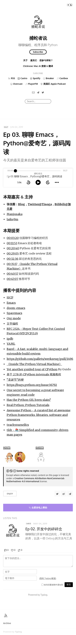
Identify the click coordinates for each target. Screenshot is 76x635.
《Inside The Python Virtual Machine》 (34, 364)
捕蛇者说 (38, 38)
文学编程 (12, 323)
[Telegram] (38, 92)
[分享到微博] (63, 493)
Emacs (11, 303)
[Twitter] (43, 92)
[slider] (15, 170)
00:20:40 (13, 248)
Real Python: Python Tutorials (28, 405)
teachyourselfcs (18, 425)
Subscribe (38, 52)
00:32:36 (12, 259)
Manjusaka (14, 214)
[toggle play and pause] (38, 182)
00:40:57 (12, 273)
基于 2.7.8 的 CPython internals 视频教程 (34, 374)
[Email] (33, 92)
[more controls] (56, 182)
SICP (10, 297)
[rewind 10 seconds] (28, 182)
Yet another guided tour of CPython (32, 369)
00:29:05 (13, 253)
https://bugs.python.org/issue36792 (32, 385)
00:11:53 (12, 243)
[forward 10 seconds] (47, 182)
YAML (11, 344)
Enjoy (10, 493)
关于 (25, 60)
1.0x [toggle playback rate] (19, 182)
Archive (7, 623)
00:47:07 (12, 279)
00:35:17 (12, 264)
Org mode (14, 318)
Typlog (18, 632)
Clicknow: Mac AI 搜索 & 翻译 (38, 66)
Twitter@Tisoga (40, 204)
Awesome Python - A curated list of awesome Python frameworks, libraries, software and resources (38, 414)
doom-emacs (16, 308)
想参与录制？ (46, 60)
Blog (21, 204)
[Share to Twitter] (57, 493)
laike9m (12, 219)
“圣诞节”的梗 (15, 379)
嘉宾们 (33, 60)
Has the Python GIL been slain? (29, 400)
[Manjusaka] (20, 457)
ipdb (10, 338)
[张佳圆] (41, 457)
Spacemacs (14, 313)
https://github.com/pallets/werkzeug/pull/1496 (40, 359)
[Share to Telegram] (70, 493)
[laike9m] (8, 457)
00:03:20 (13, 238)
